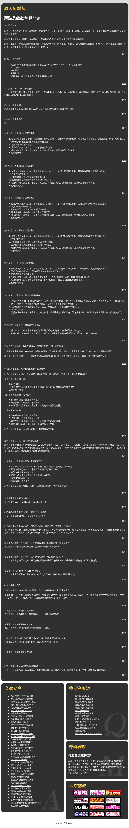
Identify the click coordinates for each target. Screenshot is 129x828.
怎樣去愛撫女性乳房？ (21, 785)
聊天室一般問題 (82, 710)
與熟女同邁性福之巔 (20, 722)
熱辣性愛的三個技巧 (20, 754)
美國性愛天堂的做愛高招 (22, 797)
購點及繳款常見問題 (84, 707)
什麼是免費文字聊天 (84, 713)
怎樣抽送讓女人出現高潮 (22, 716)
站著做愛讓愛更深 (19, 713)
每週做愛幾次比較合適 (21, 768)
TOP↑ (75, 820)
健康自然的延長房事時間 (22, 742)
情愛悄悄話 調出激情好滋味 (23, 702)
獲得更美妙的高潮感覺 (21, 794)
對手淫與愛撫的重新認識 (22, 725)
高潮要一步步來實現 (20, 745)
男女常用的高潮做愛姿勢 (22, 800)
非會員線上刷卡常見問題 (86, 725)
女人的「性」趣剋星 (20, 731)
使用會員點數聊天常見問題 (87, 719)
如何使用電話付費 (83, 722)
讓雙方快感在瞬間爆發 (21, 791)
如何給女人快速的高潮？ (22, 705)
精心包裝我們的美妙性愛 (22, 696)
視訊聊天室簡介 (82, 696)
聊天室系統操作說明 (84, 702)
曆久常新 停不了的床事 (21, 765)
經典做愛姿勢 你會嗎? (21, 751)
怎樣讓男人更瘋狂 (19, 759)
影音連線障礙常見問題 (85, 728)
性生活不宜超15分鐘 (20, 806)
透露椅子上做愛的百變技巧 (23, 774)
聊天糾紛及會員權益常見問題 (88, 733)
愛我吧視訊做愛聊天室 (61, 820)
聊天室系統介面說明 (84, 699)
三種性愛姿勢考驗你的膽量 (23, 736)
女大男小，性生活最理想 (22, 762)
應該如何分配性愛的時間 (22, 748)
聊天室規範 (80, 731)
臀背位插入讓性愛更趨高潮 (23, 757)
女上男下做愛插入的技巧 (22, 733)
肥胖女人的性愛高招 (20, 728)
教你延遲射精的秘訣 (20, 777)
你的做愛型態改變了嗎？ (22, 739)
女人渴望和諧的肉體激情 (22, 699)
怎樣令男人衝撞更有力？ (22, 771)
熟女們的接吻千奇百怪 (21, 719)
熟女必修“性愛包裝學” (20, 788)
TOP (124, 54)
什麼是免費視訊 (82, 716)
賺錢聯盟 (85, 773)
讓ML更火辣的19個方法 (21, 710)
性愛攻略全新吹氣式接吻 (22, 780)
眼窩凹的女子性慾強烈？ (22, 707)
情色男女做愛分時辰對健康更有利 (26, 803)
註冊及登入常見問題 (84, 705)
